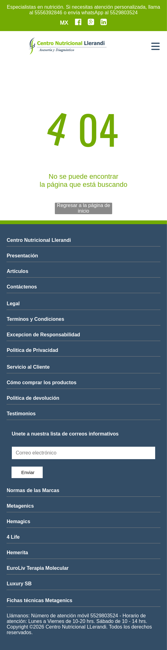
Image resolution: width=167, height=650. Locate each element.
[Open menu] (155, 46)
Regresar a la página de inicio (83, 208)
